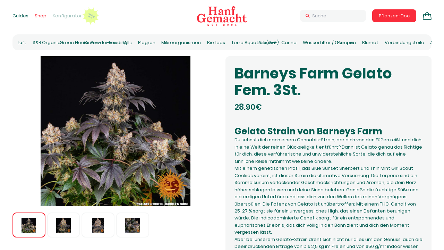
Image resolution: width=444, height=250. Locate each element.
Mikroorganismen (181, 42)
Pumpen (346, 42)
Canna (289, 42)
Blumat (370, 42)
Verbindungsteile (404, 42)
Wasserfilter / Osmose (328, 42)
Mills (127, 42)
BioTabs (216, 42)
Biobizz (92, 42)
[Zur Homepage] (222, 16)
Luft (22, 42)
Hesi (111, 42)
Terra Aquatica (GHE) (255, 42)
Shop (40, 16)
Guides (20, 16)
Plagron (146, 42)
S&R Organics (48, 42)
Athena (266, 42)
